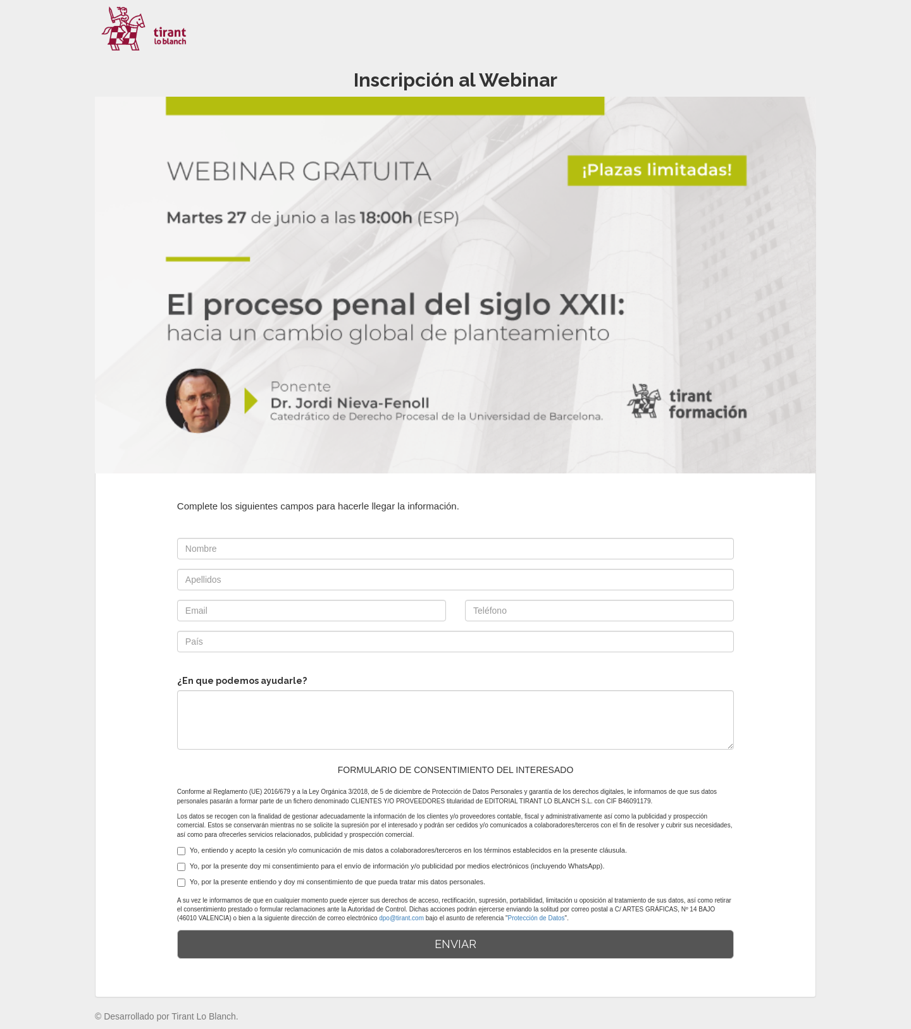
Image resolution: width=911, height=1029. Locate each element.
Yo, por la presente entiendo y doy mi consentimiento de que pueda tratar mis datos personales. (331, 882)
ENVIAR (455, 944)
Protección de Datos (536, 918)
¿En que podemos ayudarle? (242, 681)
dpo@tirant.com (401, 918)
